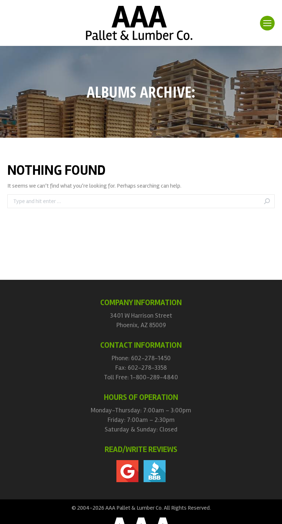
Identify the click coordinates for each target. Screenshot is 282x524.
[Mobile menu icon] (267, 23)
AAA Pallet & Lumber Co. (134, 508)
